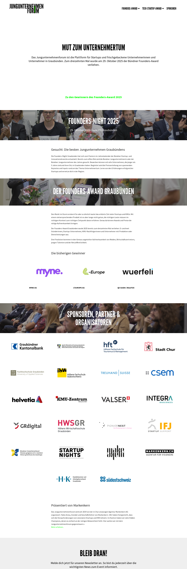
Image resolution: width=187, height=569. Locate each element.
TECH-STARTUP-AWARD (152, 8)
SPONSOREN (171, 8)
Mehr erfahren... (57, 527)
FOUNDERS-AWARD (129, 8)
